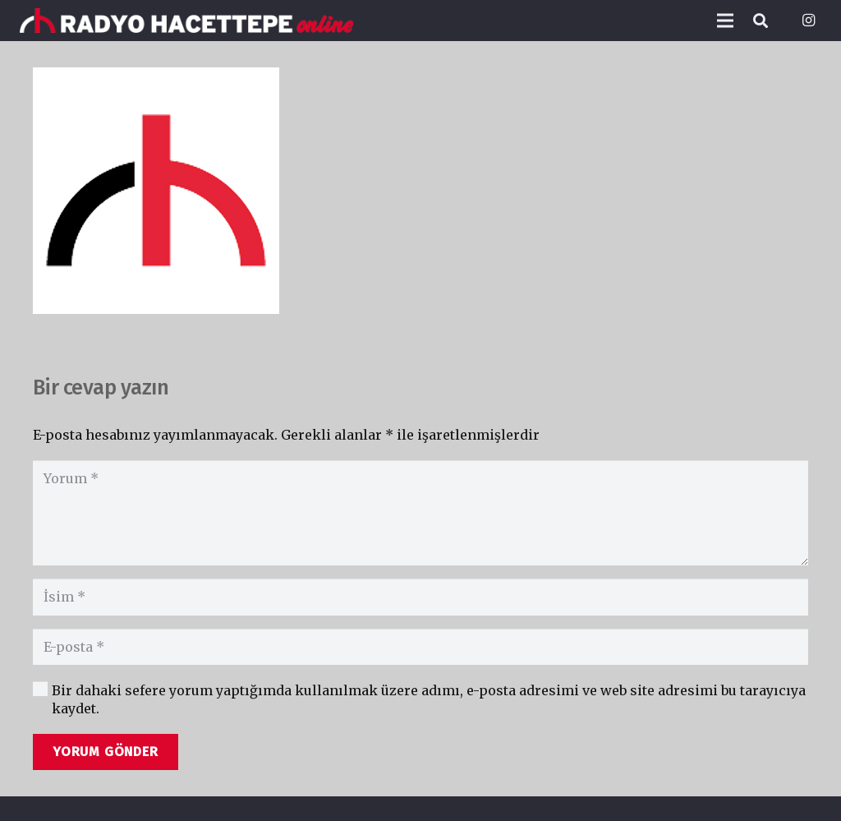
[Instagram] (808, 20)
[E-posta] (420, 647)
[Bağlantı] (186, 20)
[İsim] (420, 597)
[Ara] (760, 20)
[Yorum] (420, 512)
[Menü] (725, 20)
